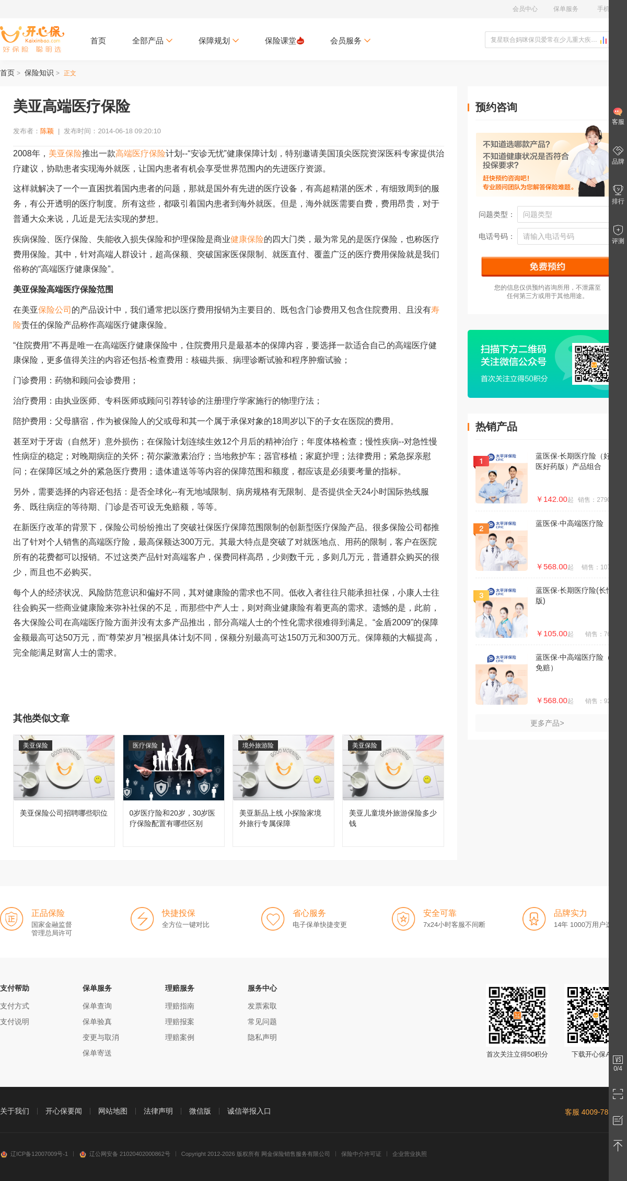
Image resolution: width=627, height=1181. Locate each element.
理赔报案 (179, 1021)
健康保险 (247, 239)
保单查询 (97, 1006)
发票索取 (262, 1006)
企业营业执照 (409, 1154)
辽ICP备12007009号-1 (34, 1154)
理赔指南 (179, 1006)
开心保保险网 (32, 39)
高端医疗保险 (140, 153)
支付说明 (14, 1021)
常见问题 (262, 1021)
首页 (98, 40)
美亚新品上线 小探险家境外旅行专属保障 (283, 790)
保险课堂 (284, 40)
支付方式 (14, 1006)
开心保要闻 (63, 1111)
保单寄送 (97, 1053)
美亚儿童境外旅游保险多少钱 (393, 790)
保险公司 (55, 309)
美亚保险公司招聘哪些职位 (64, 790)
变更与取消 (101, 1037)
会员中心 (525, 9)
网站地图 (112, 1111)
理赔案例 (179, 1037)
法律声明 (158, 1111)
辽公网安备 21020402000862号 (124, 1154)
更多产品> (547, 723)
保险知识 (39, 72)
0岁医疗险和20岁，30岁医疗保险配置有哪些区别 (173, 790)
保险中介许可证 (361, 1154)
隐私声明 (262, 1037)
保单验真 (97, 1021)
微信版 (200, 1111)
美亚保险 (65, 153)
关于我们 (14, 1111)
